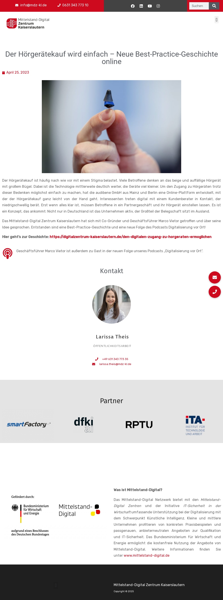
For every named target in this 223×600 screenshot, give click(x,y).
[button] (217, 19)
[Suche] (214, 6)
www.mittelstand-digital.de (146, 555)
